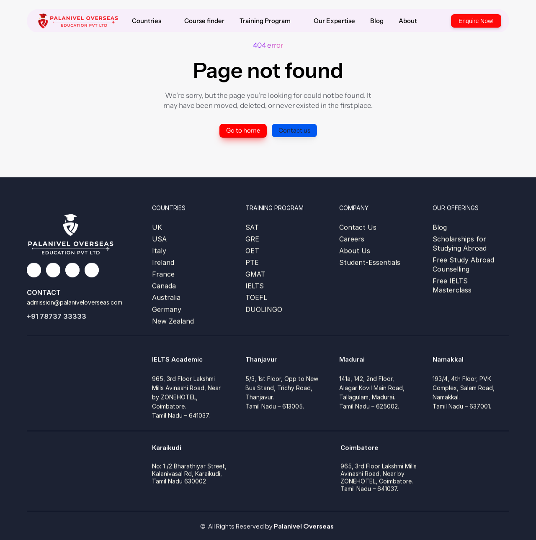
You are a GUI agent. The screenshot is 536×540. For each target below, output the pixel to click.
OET (252, 250)
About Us (354, 250)
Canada (164, 286)
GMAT (255, 274)
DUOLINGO (263, 311)
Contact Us (357, 227)
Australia (166, 297)
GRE (252, 239)
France (163, 274)
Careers (351, 239)
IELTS (254, 286)
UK (157, 227)
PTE (252, 262)
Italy (159, 250)
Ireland (163, 262)
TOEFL (256, 297)
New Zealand (173, 322)
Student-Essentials (369, 262)
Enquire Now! (476, 21)
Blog (440, 227)
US (157, 239)
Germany (166, 311)
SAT (252, 227)
